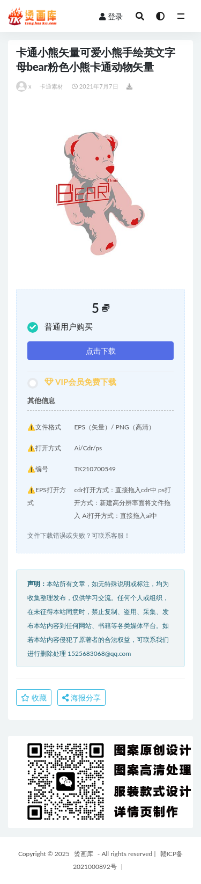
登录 (111, 16)
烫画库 (83, 854)
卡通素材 (52, 86)
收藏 (34, 697)
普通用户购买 (60, 327)
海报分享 (81, 697)
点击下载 (101, 350)
